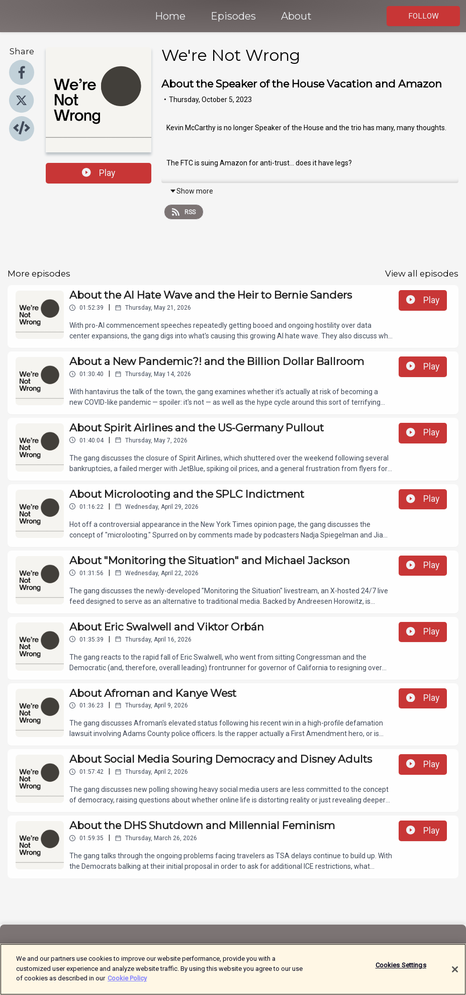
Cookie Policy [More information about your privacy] (127, 983)
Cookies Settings (401, 970)
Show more (191, 191)
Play (98, 173)
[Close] (455, 975)
